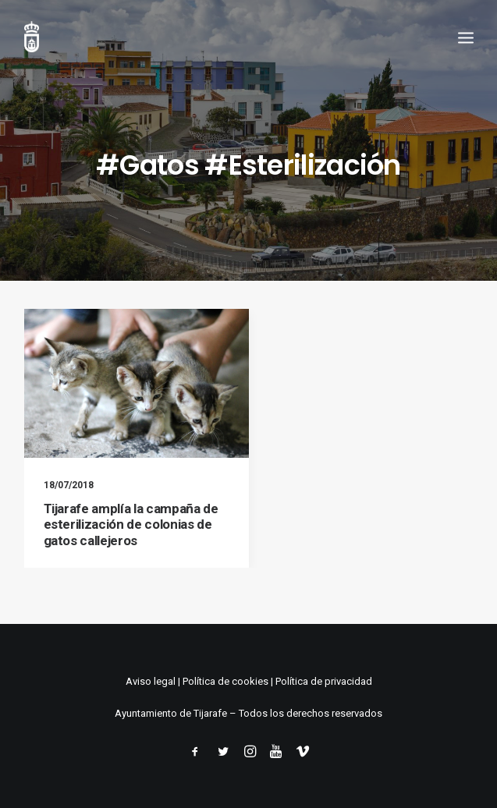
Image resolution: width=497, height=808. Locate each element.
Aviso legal (151, 681)
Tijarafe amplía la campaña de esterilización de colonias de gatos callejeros (131, 524)
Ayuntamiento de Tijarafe (171, 713)
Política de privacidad (323, 681)
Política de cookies (225, 681)
